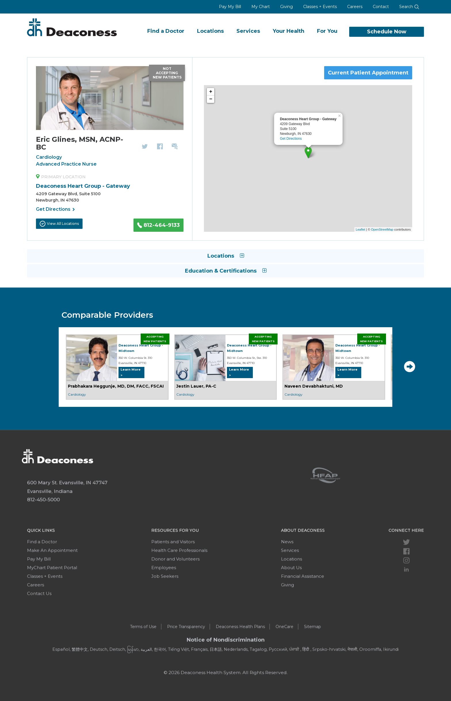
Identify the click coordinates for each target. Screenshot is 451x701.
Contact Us (39, 611)
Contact (381, 6)
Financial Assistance (302, 594)
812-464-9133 (158, 225)
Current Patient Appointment (368, 73)
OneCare (284, 644)
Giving (286, 6)
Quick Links (41, 548)
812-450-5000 (43, 517)
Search (409, 6)
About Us (291, 585)
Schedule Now (386, 31)
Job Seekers (164, 594)
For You (327, 31)
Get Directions (55, 209)
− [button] (210, 99)
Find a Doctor (165, 31)
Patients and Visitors (173, 559)
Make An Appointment (52, 568)
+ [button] (210, 91)
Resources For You (175, 548)
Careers (354, 6)
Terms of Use (143, 644)
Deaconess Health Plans (240, 644)
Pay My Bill (230, 6)
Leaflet (360, 229)
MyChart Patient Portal (52, 585)
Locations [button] (225, 256)
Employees (163, 585)
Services (248, 31)
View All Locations (59, 224)
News (287, 559)
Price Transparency (186, 644)
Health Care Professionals (179, 568)
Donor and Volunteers (175, 577)
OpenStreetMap (382, 229)
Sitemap (312, 644)
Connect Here (406, 548)
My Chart (260, 6)
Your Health (288, 31)
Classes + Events (320, 6)
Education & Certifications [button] (225, 271)
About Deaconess (303, 548)
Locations (210, 31)
